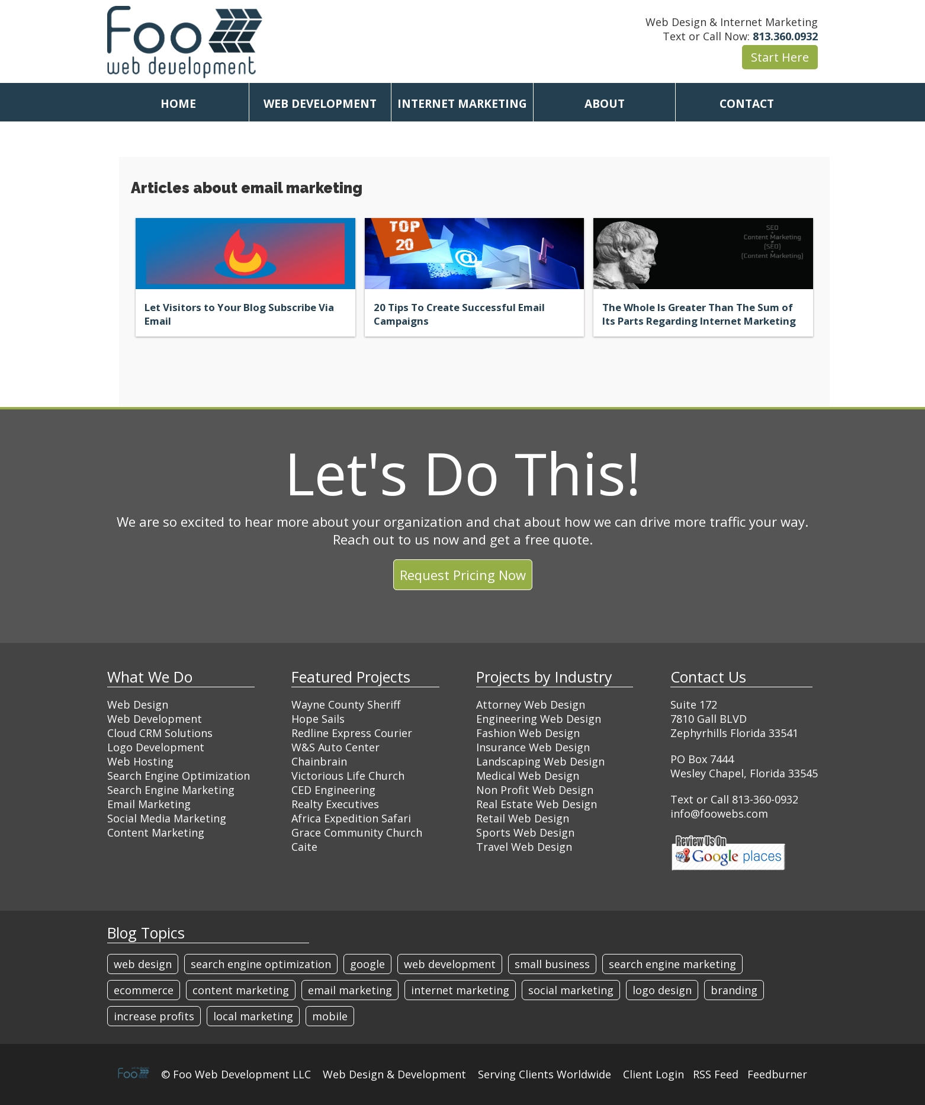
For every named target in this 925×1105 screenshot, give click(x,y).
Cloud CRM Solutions (160, 733)
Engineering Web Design (538, 719)
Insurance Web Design (533, 747)
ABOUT (604, 103)
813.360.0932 (785, 36)
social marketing (571, 990)
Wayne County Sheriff (345, 704)
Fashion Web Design (528, 733)
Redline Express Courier (351, 733)
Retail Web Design (522, 818)
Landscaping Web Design (540, 761)
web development (450, 964)
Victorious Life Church (347, 775)
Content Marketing (155, 832)
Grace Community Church (356, 832)
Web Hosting (140, 761)
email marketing (350, 990)
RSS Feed (715, 1074)
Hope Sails (318, 719)
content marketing (240, 990)
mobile (330, 1016)
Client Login (653, 1074)
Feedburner (777, 1074)
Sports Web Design (525, 832)
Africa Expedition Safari (351, 818)
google (367, 964)
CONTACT (747, 103)
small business (552, 964)
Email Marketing (149, 804)
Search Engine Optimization (178, 775)
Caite (304, 847)
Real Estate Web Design (536, 804)
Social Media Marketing (166, 818)
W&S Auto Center (335, 747)
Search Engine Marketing (171, 790)
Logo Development (155, 747)
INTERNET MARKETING (462, 103)
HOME (178, 103)
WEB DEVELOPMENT (320, 103)
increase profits (154, 1016)
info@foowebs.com (719, 813)
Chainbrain (319, 761)
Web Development (154, 719)
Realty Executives (335, 804)
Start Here (780, 57)
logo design (662, 990)
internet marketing (460, 990)
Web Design (137, 704)
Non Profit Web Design (534, 790)
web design (143, 964)
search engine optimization (261, 964)
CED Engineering (333, 790)
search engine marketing (672, 964)
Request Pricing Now (463, 575)
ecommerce (144, 990)
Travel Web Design (524, 847)
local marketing (253, 1016)
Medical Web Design (527, 775)
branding (734, 990)
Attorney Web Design (530, 704)
